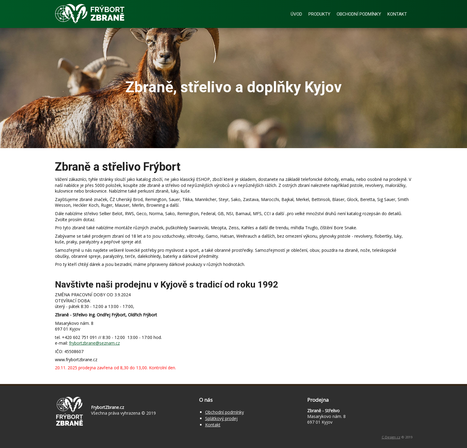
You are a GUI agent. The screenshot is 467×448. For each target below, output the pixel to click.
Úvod (296, 14)
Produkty (319, 14)
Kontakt (397, 14)
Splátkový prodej (221, 418)
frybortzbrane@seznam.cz (94, 343)
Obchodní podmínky (359, 14)
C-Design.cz (391, 437)
